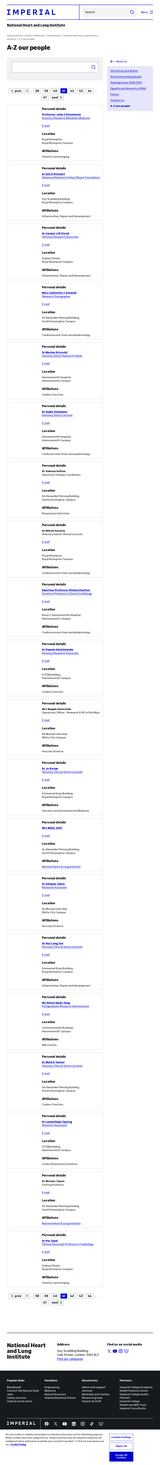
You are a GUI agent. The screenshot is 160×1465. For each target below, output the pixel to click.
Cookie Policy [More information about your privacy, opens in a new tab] (18, 1446)
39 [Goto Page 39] (46, 91)
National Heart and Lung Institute (36, 25)
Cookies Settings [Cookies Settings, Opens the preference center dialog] (121, 1438)
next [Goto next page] (55, 97)
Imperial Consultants (133, 1408)
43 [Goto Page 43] (81, 91)
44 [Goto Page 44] (90, 91)
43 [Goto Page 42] (81, 1296)
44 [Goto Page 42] (90, 1296)
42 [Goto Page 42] (72, 91)
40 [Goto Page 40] (55, 91)
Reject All (121, 1447)
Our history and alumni (124, 70)
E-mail (46, 125)
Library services (16, 1397)
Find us (114, 94)
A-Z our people (26, 39)
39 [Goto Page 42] (46, 1296)
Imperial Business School (60, 1397)
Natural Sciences (55, 1394)
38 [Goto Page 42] (37, 1296)
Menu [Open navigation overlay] (147, 12)
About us (11, 39)
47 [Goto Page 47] (45, 97)
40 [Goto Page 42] (55, 1296)
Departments (54, 35)
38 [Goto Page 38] (37, 91)
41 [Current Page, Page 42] (63, 1296)
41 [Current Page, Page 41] (63, 91)
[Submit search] (132, 12)
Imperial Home (14, 35)
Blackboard (14, 1387)
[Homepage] (43, 12)
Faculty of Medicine (34, 35)
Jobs (10, 1394)
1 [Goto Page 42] (27, 1296)
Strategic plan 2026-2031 (126, 82)
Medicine (50, 1390)
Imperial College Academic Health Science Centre (136, 1389)
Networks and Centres (96, 1394)
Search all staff (91, 1401)
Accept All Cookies (121, 1458)
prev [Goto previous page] (18, 91)
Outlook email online (19, 1401)
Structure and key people (125, 76)
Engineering (52, 1387)
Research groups (92, 1397)
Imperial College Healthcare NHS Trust (133, 1403)
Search (93, 67)
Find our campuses (70, 1359)
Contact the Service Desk (23, 1390)
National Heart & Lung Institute (61, 866)
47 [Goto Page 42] (45, 1302)
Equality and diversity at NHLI (128, 88)
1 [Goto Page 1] (27, 91)
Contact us (117, 100)
